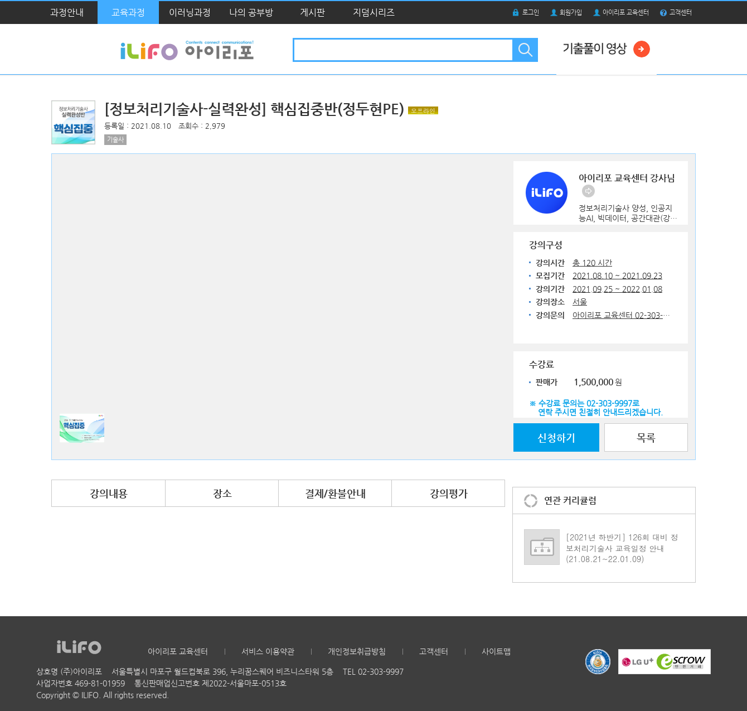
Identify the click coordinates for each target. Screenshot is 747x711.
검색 (524, 50)
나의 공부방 (251, 12)
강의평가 (449, 493)
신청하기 (556, 437)
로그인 (530, 12)
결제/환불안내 (335, 493)
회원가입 (571, 12)
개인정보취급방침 (357, 651)
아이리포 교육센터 (626, 12)
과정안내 (67, 12)
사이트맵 (496, 651)
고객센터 (681, 12)
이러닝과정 (190, 12)
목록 (646, 437)
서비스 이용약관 (267, 651)
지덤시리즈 (374, 12)
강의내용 (109, 493)
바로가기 (588, 191)
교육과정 (128, 12)
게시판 (312, 12)
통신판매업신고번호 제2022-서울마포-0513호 (210, 683)
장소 (222, 493)
